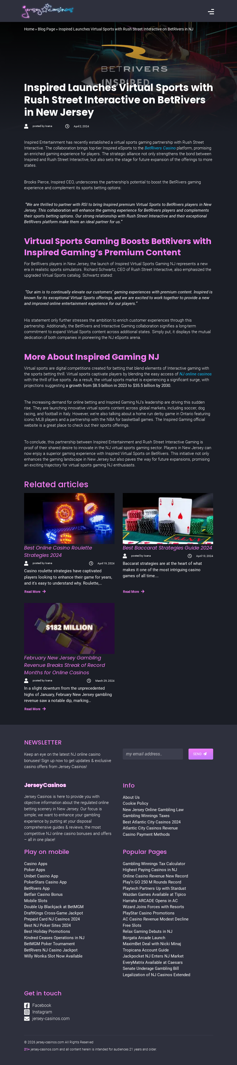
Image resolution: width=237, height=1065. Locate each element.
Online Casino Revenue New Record (155, 876)
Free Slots (132, 925)
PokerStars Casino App (45, 882)
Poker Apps (34, 869)
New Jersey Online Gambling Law (153, 809)
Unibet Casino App (41, 876)
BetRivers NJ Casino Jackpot (51, 950)
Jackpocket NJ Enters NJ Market (153, 956)
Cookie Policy (135, 803)
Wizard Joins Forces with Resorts (153, 906)
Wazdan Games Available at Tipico (154, 894)
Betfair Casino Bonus (43, 894)
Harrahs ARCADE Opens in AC (150, 900)
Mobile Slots (35, 900)
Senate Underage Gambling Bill (151, 968)
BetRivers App (37, 888)
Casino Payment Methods (146, 834)
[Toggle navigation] (211, 12)
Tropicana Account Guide (146, 950)
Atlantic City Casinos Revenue (150, 828)
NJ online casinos (195, 374)
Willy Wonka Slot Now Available (53, 956)
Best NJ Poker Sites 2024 (47, 925)
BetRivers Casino (160, 148)
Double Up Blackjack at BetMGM (54, 906)
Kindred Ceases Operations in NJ (54, 937)
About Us (131, 797)
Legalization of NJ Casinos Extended (156, 974)
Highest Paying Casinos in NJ (150, 869)
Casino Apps (35, 863)
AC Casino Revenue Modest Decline (156, 919)
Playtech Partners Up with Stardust (154, 888)
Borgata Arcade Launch (144, 937)
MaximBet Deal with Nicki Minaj (152, 943)
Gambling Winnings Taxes (146, 815)
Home (29, 29)
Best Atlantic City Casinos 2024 (152, 822)
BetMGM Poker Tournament (49, 943)
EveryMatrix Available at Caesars (153, 962)
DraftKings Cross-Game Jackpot (53, 913)
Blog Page (46, 29)
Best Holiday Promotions (47, 931)
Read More (35, 591)
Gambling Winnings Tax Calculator (154, 863)
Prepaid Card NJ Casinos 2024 (52, 919)
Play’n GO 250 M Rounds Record (152, 882)
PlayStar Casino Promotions (149, 913)
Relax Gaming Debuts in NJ (147, 931)
